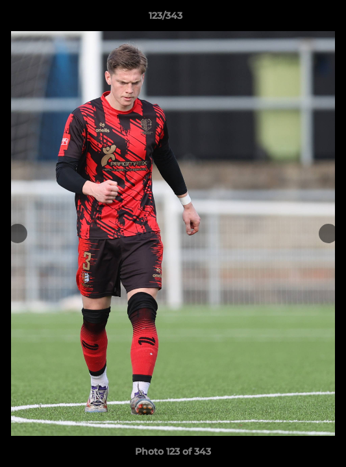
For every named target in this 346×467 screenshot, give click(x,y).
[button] (299, 19)
